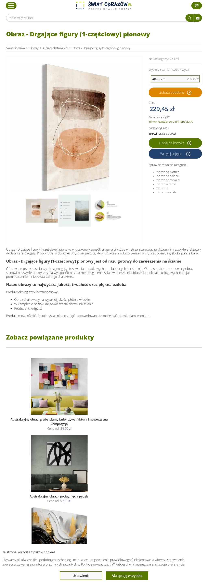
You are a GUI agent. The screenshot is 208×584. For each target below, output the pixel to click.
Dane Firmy (56, 482)
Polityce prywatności (95, 564)
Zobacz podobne (171, 92)
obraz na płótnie (168, 172)
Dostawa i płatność (61, 491)
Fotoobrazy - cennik (146, 487)
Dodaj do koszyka (175, 143)
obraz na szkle (166, 192)
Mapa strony (142, 496)
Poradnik (139, 482)
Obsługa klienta (59, 474)
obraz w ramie (166, 184)
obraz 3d (163, 188)
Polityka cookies (99, 491)
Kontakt (54, 501)
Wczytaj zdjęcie (171, 153)
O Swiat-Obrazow (60, 487)
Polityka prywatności (101, 487)
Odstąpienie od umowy (103, 496)
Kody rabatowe (58, 496)
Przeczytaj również (146, 474)
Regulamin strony (100, 482)
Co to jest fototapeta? (148, 491)
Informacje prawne (101, 474)
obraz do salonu (168, 176)
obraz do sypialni (168, 180)
